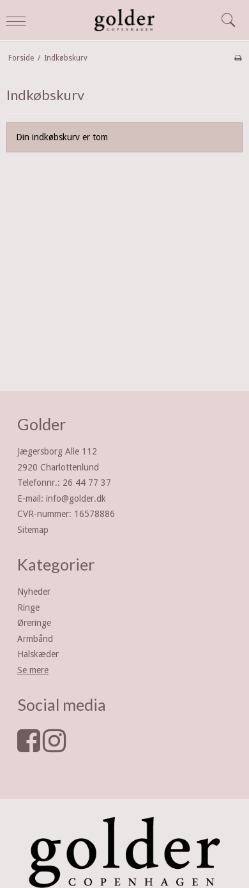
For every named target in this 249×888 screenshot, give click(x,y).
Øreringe (34, 623)
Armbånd (35, 639)
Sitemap (33, 530)
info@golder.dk (76, 498)
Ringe (28, 607)
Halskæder (38, 654)
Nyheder (33, 591)
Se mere (33, 670)
